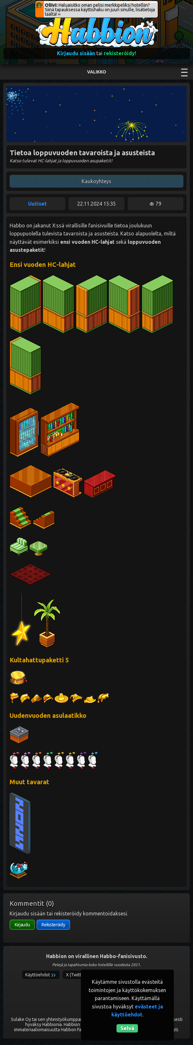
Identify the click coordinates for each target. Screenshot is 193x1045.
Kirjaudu (22, 924)
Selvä (127, 1028)
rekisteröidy (119, 53)
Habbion (48, 18)
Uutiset (37, 204)
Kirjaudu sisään (76, 53)
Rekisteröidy (53, 924)
